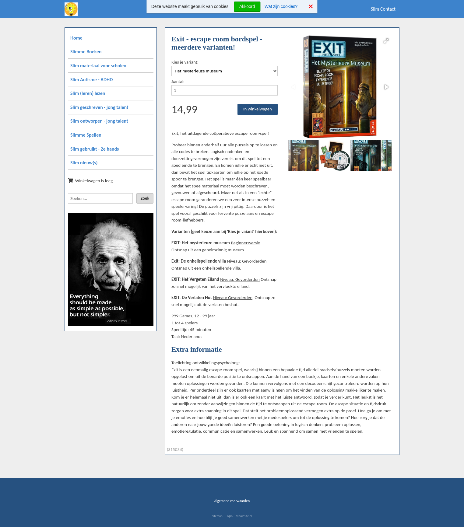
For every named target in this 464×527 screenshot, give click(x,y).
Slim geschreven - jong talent (99, 107)
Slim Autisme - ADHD (91, 79)
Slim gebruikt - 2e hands (94, 149)
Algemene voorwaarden (232, 501)
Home (76, 38)
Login (229, 516)
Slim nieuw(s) (83, 163)
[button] (386, 41)
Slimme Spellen (85, 135)
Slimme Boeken (86, 51)
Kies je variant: (185, 62)
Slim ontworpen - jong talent (99, 121)
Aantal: (178, 81)
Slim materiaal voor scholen (98, 65)
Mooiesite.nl (244, 516)
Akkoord (247, 6)
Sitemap (217, 516)
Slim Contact (383, 9)
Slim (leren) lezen (87, 93)
